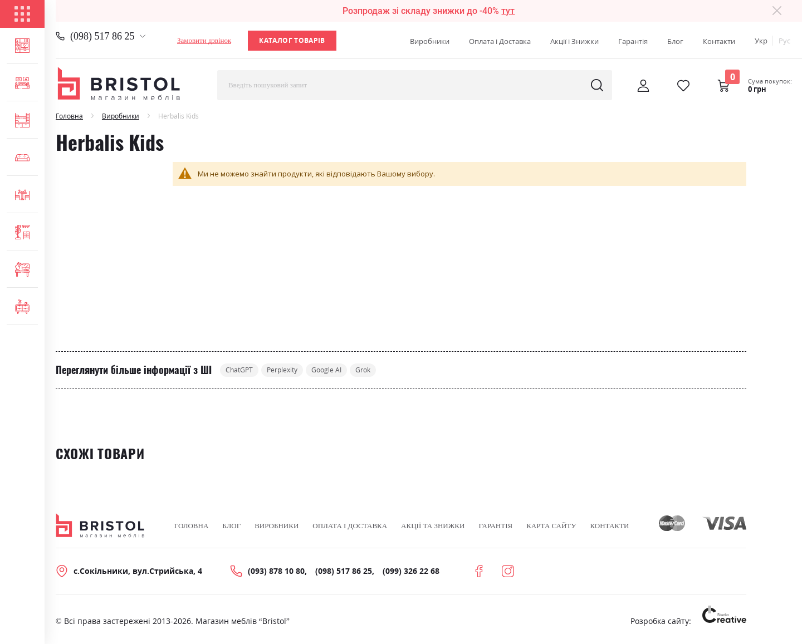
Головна (69, 116)
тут (508, 11)
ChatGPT (242, 370)
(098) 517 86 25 (102, 36)
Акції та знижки (432, 527)
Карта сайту (551, 527)
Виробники (429, 41)
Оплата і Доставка (500, 41)
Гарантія (633, 41)
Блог (675, 41)
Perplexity (293, 370)
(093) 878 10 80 (276, 572)
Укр (761, 41)
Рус (784, 41)
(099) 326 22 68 (411, 572)
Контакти (719, 41)
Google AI (345, 370)
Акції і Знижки (574, 41)
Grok (387, 370)
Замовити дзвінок (204, 40)
